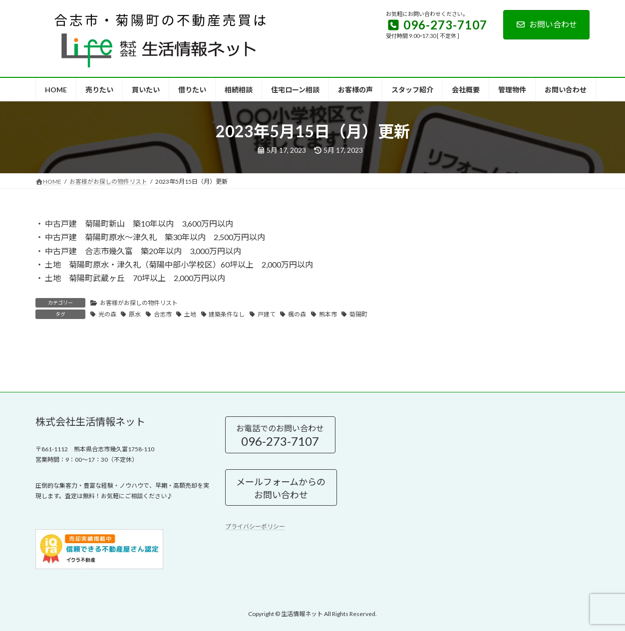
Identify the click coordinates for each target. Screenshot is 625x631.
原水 (135, 314)
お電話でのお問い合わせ (280, 435)
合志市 (163, 314)
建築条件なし (227, 314)
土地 (190, 314)
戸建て (267, 314)
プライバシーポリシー (255, 526)
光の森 (107, 314)
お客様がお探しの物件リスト (139, 303)
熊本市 (328, 314)
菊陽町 (358, 314)
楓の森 (297, 314)
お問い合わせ (546, 24)
